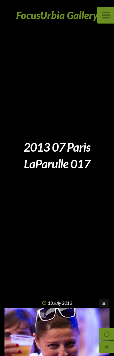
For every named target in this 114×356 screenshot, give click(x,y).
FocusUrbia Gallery (57, 15)
